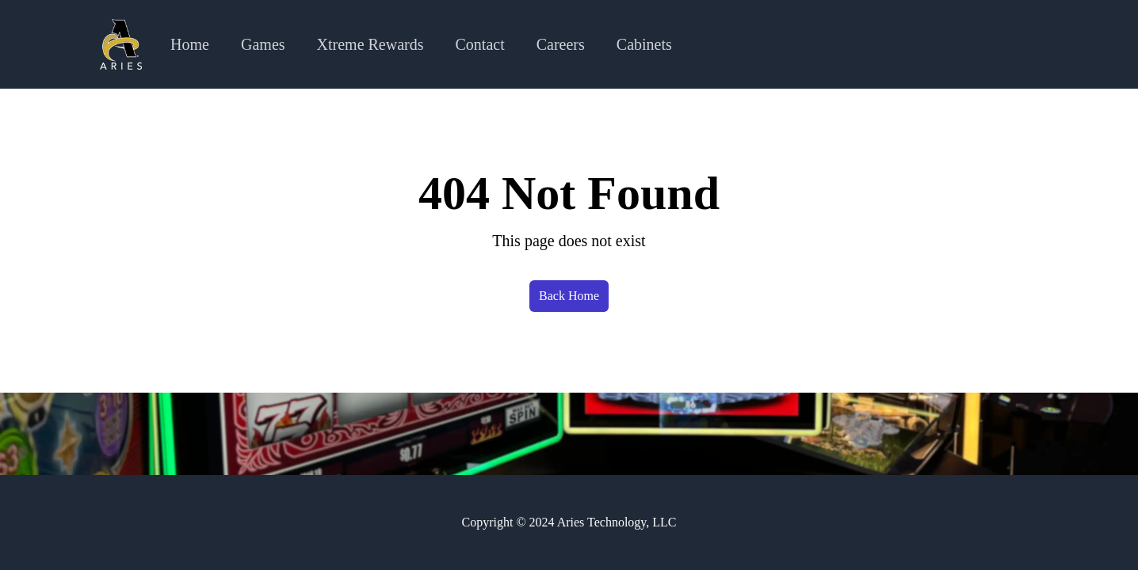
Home (189, 44)
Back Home (569, 295)
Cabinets (644, 44)
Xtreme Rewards (370, 44)
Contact (480, 44)
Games (263, 44)
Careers (561, 44)
